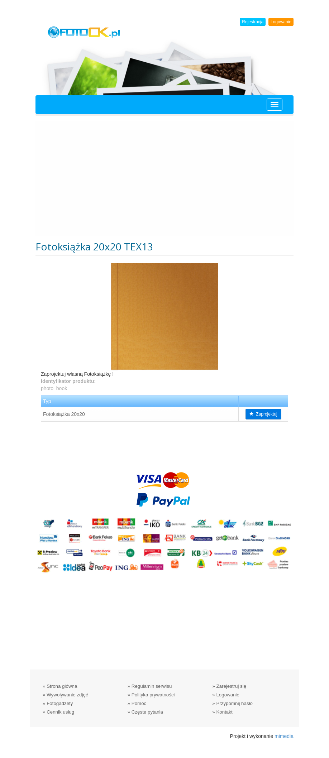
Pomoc (139, 703)
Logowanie (281, 21)
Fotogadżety (60, 703)
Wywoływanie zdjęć (67, 694)
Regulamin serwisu (152, 686)
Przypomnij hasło (234, 703)
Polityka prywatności (153, 694)
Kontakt (224, 712)
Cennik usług (60, 712)
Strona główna (62, 686)
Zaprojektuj (263, 414)
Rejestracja (252, 21)
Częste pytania (147, 712)
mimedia (284, 736)
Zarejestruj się (231, 686)
